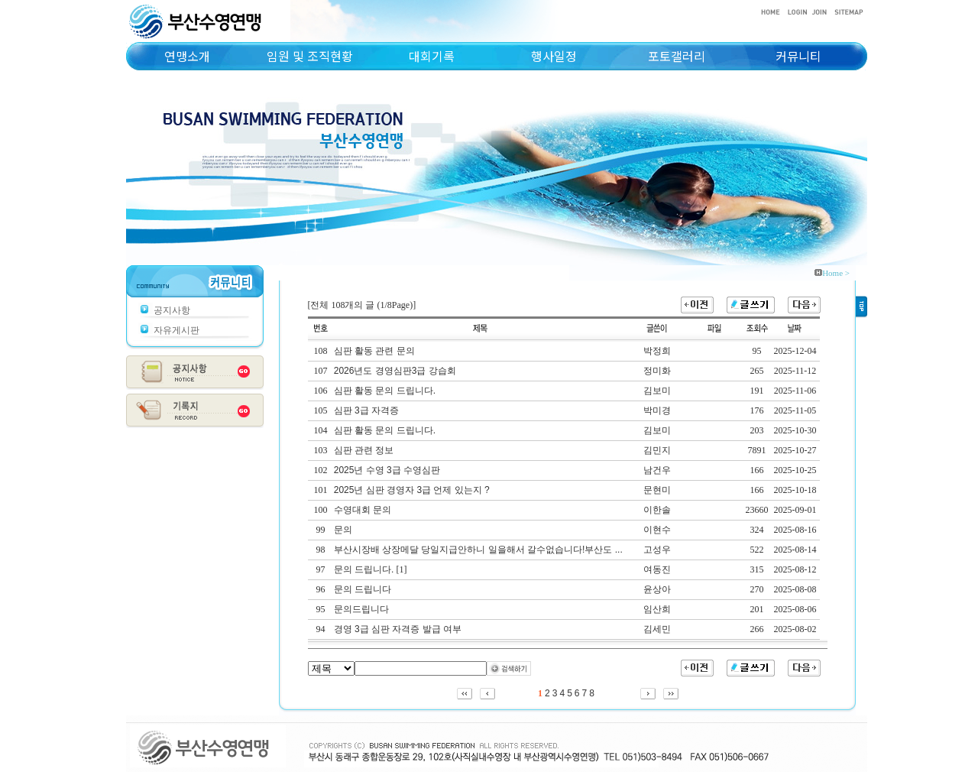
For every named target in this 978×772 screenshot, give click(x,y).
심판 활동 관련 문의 (374, 350)
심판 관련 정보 (364, 450)
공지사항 (172, 310)
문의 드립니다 (362, 589)
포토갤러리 (676, 56)
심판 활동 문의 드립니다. (385, 390)
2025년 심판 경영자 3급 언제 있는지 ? (412, 490)
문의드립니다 (361, 609)
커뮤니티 (798, 56)
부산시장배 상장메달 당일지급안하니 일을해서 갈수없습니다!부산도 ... (478, 549)
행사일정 (554, 56)
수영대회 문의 (362, 509)
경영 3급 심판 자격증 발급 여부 (397, 629)
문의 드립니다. (364, 569)
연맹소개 (187, 56)
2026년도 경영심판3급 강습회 (395, 370)
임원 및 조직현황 (310, 56)
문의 (343, 529)
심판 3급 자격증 (366, 410)
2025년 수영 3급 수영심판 (387, 470)
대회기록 (432, 56)
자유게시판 (176, 330)
